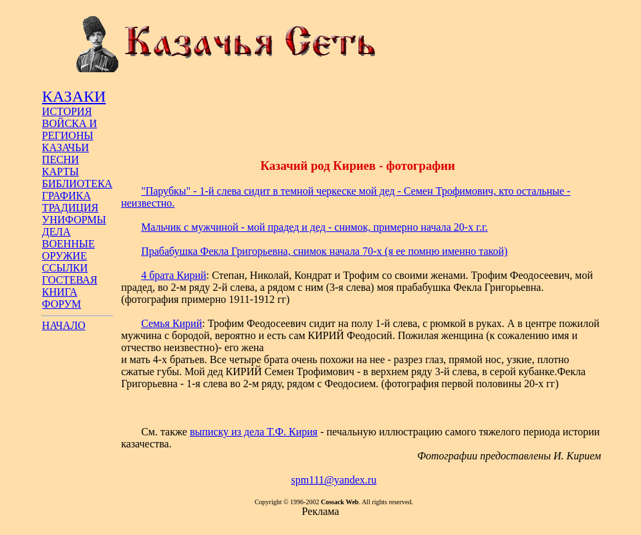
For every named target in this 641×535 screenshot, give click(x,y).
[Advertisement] (357, 116)
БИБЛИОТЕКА (77, 183)
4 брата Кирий (173, 275)
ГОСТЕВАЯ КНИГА (70, 286)
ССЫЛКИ (65, 268)
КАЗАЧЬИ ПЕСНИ (65, 153)
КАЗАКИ (74, 96)
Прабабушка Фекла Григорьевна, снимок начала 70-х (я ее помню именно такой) (324, 251)
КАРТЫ (60, 171)
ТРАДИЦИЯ (70, 207)
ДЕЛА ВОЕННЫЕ (68, 237)
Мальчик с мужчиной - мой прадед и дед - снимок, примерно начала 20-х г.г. (314, 227)
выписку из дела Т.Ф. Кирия (253, 431)
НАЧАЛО (64, 325)
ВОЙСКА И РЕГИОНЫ (69, 129)
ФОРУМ (61, 304)
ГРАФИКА (66, 195)
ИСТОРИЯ (67, 111)
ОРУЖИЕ (64, 255)
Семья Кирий (171, 323)
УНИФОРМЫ (74, 219)
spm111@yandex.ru (334, 480)
